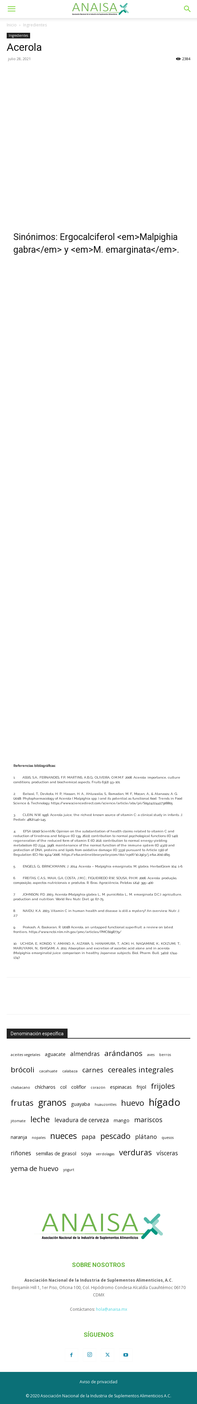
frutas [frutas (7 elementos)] (22, 1102)
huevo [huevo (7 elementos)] (132, 1102)
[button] (11, 9)
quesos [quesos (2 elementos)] (168, 1137)
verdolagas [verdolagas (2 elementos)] (105, 1154)
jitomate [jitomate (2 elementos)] (18, 1121)
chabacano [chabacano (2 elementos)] (20, 1087)
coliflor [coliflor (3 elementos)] (78, 1087)
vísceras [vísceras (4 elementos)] (167, 1153)
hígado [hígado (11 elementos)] (164, 1102)
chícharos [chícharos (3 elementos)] (45, 1087)
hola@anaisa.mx (111, 1309)
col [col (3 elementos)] (63, 1087)
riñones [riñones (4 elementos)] (21, 1153)
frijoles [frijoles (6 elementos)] (163, 1086)
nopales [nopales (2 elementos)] (38, 1137)
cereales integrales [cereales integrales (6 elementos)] (141, 1069)
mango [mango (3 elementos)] (121, 1120)
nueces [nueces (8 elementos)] (63, 1135)
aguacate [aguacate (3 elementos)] (55, 1054)
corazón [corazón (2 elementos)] (98, 1087)
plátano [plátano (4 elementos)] (146, 1137)
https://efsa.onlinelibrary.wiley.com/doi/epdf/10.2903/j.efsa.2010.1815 (116, 854)
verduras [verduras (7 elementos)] (135, 1152)
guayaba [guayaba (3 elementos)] (80, 1104)
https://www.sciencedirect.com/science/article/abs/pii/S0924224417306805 (112, 803)
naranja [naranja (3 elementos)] (19, 1137)
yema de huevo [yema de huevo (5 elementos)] (35, 1168)
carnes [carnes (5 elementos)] (92, 1069)
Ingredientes (35, 25)
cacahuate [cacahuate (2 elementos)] (48, 1071)
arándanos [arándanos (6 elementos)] (123, 1053)
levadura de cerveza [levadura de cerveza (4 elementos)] (82, 1120)
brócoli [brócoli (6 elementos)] (22, 1069)
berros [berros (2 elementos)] (165, 1054)
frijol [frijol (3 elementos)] (141, 1087)
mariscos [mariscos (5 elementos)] (148, 1119)
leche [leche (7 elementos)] (40, 1119)
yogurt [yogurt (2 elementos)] (68, 1169)
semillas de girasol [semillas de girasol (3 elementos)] (56, 1153)
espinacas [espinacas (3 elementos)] (121, 1087)
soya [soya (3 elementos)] (86, 1153)
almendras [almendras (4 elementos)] (85, 1054)
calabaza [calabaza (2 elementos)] (70, 1071)
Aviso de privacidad (98, 1382)
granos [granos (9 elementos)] (52, 1102)
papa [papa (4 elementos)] (89, 1137)
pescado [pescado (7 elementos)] (115, 1136)
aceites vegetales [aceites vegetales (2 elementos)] (25, 1054)
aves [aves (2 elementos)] (151, 1054)
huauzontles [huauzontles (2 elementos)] (105, 1104)
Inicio (12, 25)
